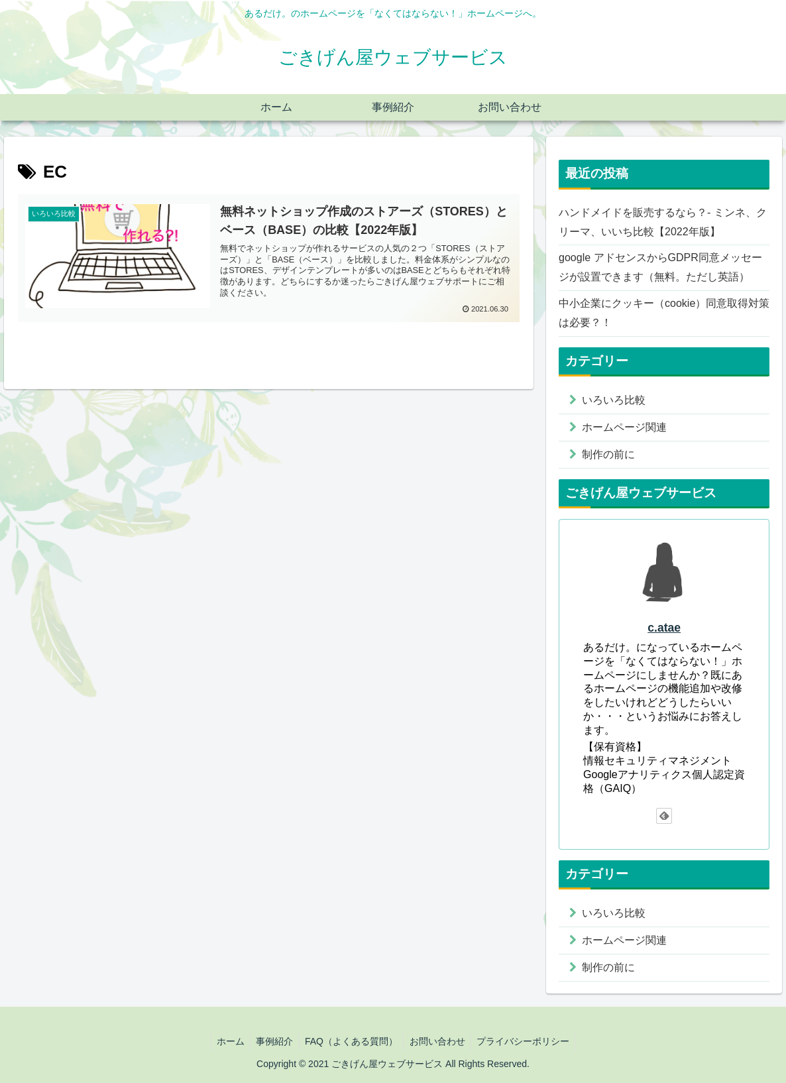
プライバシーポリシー (527, 1041)
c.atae (664, 627)
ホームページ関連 (624, 427)
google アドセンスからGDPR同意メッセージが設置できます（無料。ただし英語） (660, 267)
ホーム (226, 1041)
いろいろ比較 (614, 400)
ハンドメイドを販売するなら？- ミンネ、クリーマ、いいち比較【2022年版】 (663, 222)
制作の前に (608, 454)
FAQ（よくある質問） (351, 1041)
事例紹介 (272, 1041)
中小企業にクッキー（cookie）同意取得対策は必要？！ (664, 313)
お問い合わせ (439, 1041)
